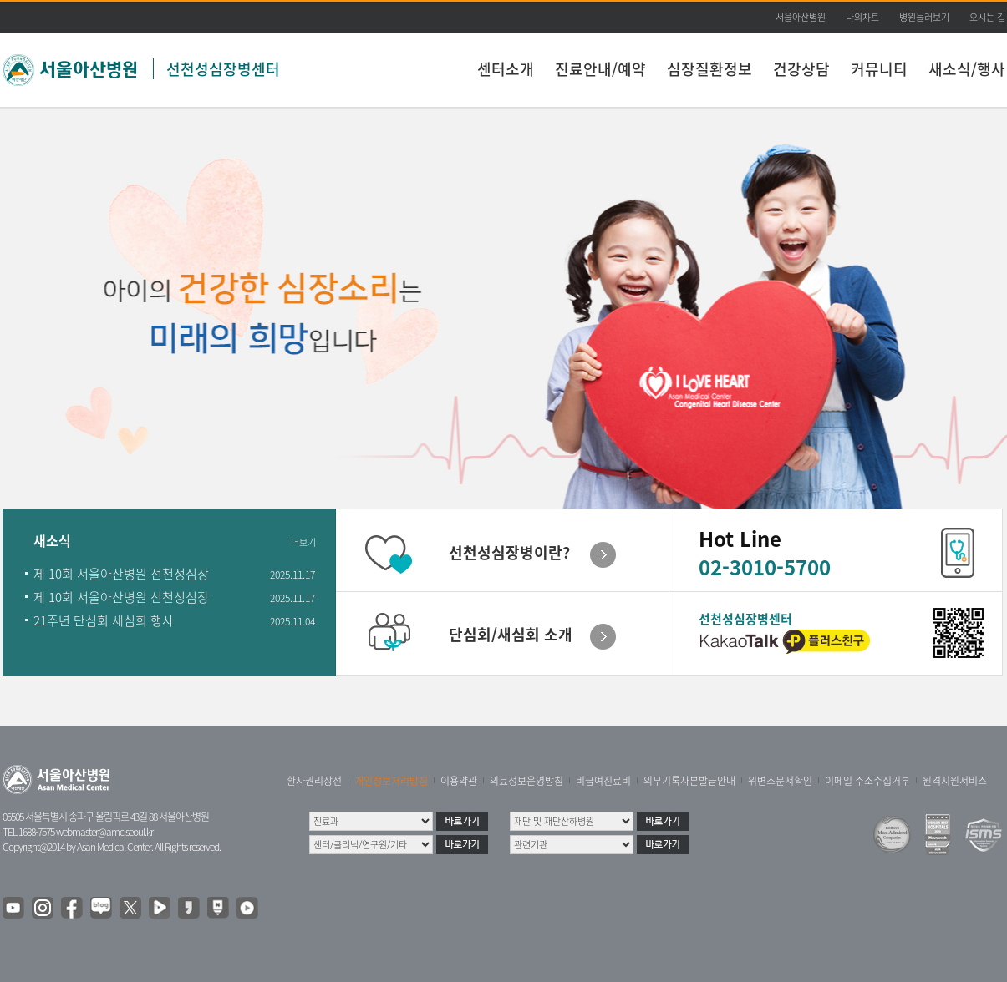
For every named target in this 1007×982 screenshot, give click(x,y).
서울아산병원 (801, 17)
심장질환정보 (709, 69)
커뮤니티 (879, 69)
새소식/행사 (966, 69)
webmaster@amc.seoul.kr (104, 831)
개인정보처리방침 (391, 780)
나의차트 (862, 17)
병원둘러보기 (924, 17)
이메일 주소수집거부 (867, 780)
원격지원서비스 (955, 780)
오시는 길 (987, 17)
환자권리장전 (314, 780)
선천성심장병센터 (223, 69)
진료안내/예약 (600, 69)
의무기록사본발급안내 (689, 780)
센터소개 (505, 69)
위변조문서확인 (780, 780)
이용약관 (458, 780)
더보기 (303, 542)
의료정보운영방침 (526, 780)
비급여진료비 (603, 780)
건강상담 (801, 69)
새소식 (52, 542)
